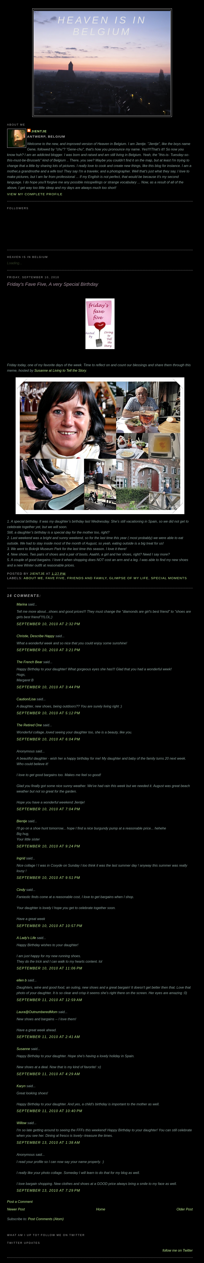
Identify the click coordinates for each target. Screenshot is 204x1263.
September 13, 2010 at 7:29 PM (48, 1190)
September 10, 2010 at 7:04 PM (48, 809)
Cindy (21, 890)
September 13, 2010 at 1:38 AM (48, 1142)
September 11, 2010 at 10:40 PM (49, 1111)
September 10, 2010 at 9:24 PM (48, 846)
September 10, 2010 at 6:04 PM (48, 739)
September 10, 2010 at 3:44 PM (48, 687)
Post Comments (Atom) (46, 1219)
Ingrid (21, 858)
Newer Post (16, 1209)
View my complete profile (35, 194)
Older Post (185, 1209)
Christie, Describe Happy (36, 636)
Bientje (22, 821)
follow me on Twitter (177, 1250)
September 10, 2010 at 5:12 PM (48, 713)
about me (33, 578)
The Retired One (29, 725)
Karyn (21, 1086)
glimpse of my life (129, 578)
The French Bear (29, 662)
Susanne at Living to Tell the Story (60, 370)
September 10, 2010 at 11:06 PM (49, 968)
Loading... (14, 263)
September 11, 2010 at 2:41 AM (48, 1037)
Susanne (23, 1049)
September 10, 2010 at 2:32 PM (48, 624)
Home (100, 1209)
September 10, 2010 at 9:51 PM (48, 877)
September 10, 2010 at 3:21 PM (48, 650)
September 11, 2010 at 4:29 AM (48, 1074)
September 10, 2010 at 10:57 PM (49, 926)
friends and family (87, 578)
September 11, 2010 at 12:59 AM (49, 1000)
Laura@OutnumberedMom (37, 1012)
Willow (22, 1123)
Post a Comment (20, 1201)
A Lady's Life (26, 938)
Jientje (39, 131)
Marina (22, 604)
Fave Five (55, 578)
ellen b (22, 980)
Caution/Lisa (26, 699)
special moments (169, 578)
